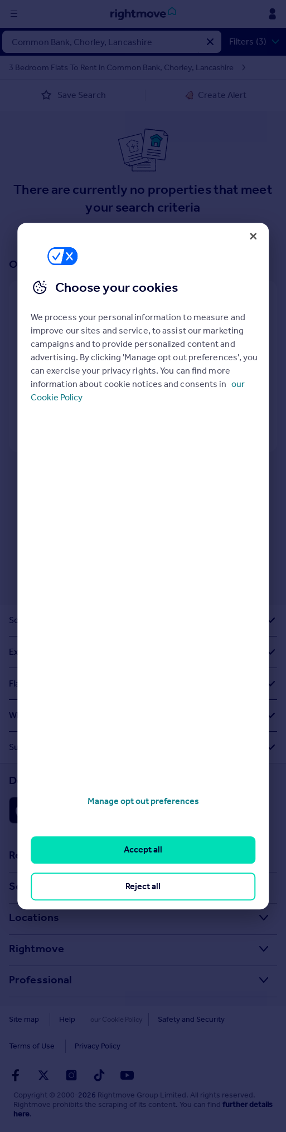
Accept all (143, 850)
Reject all (143, 886)
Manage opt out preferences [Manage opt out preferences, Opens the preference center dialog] (143, 801)
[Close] (253, 236)
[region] (143, 566)
